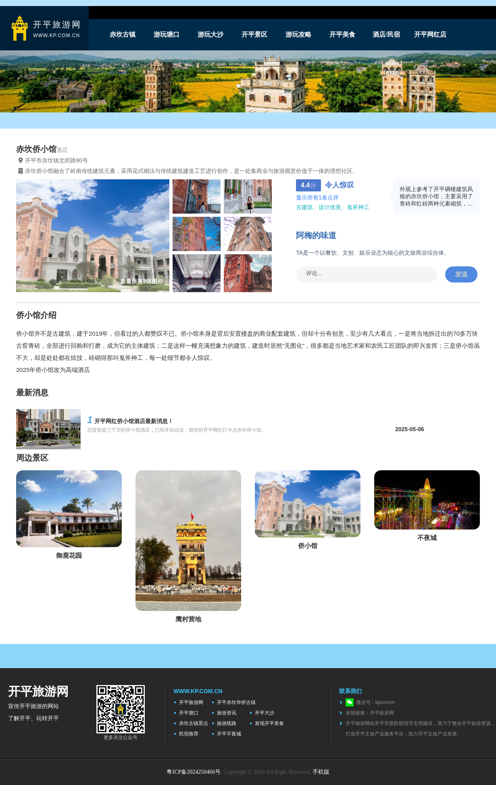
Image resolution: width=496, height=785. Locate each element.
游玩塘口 (166, 34)
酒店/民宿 (386, 34)
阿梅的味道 (316, 235)
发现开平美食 (269, 723)
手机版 (321, 772)
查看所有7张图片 (141, 281)
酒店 (62, 150)
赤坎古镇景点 (193, 723)
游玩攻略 (298, 34)
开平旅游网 (191, 702)
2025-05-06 (409, 429)
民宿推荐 (188, 734)
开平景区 (254, 34)
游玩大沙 (210, 34)
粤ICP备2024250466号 (194, 772)
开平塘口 (188, 713)
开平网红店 (430, 34)
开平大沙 (264, 713)
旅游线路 (226, 723)
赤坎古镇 (122, 34)
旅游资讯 (226, 713)
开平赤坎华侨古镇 (236, 702)
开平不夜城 (229, 734)
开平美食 (342, 34)
